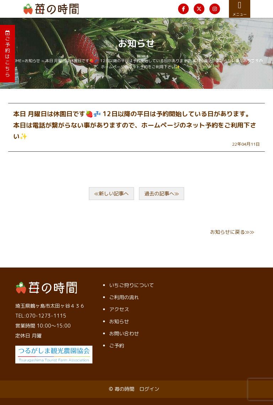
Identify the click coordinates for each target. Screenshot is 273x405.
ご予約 (116, 345)
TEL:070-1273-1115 (40, 315)
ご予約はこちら (7, 54)
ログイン (149, 388)
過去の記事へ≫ (161, 193)
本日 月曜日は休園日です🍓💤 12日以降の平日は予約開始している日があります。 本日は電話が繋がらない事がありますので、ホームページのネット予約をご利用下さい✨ (134, 125)
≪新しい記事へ (111, 193)
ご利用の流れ (124, 297)
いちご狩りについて (131, 285)
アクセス (119, 309)
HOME (16, 61)
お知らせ (32, 61)
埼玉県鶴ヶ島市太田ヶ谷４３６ (50, 305)
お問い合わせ (124, 333)
